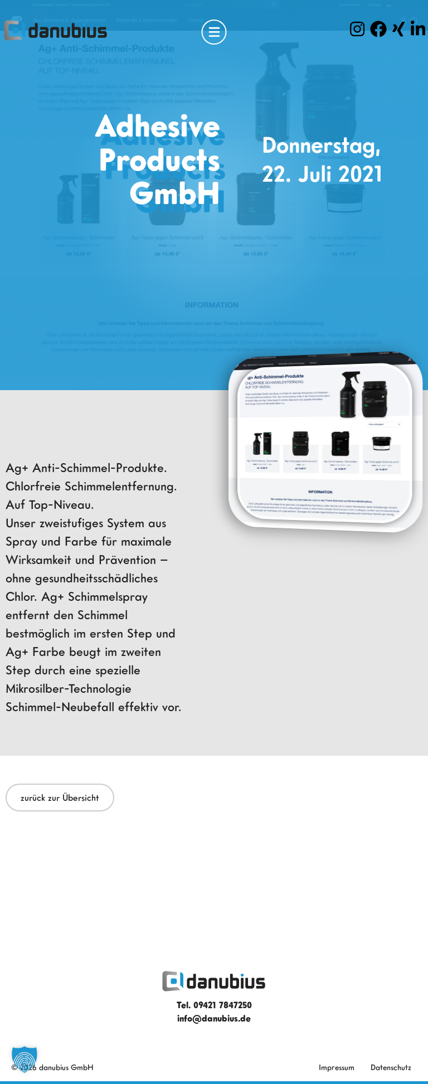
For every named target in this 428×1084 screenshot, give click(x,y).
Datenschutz (391, 1067)
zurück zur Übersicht (60, 797)
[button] (24, 1059)
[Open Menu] (214, 32)
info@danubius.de (214, 1018)
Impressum (336, 1067)
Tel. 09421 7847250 (214, 1004)
